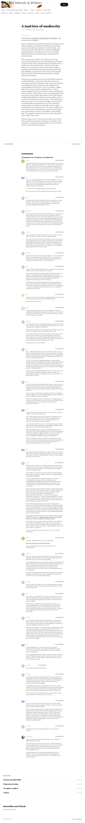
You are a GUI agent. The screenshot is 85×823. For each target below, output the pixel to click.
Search (64, 4)
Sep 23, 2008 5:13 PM (60, 617)
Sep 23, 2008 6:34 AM (59, 553)
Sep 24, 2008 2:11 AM (42, 665)
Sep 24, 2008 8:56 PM (59, 736)
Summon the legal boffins (12, 780)
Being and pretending (10, 784)
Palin (42, 474)
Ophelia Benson (29, 29)
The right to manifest (10, 788)
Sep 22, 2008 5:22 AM (59, 252)
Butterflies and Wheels (14, 806)
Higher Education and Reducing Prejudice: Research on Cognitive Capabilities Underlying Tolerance (44, 517)
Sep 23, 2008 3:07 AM (59, 537)
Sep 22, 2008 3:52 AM (59, 210)
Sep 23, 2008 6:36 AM (59, 581)
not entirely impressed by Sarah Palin (44, 38)
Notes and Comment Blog (38, 29)
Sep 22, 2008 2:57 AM (59, 176)
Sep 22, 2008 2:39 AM (59, 160)
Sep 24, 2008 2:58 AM (59, 725)
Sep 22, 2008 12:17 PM (59, 321)
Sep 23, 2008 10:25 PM (59, 644)
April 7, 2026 (79, 779)
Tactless (6, 792)
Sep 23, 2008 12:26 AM (59, 462)
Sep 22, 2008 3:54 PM (59, 348)
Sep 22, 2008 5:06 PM (59, 409)
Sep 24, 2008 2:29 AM (59, 674)
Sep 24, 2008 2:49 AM (59, 700)
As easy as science (75, 144)
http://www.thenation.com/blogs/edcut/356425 (38, 543)
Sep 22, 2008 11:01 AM (59, 307)
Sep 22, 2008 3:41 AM (59, 197)
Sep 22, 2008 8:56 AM (59, 266)
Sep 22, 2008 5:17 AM (60, 232)
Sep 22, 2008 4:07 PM (59, 381)
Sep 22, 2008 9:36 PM (59, 449)
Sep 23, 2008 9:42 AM (59, 593)
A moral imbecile (9, 144)
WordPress (79, 819)
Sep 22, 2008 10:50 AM (59, 294)
